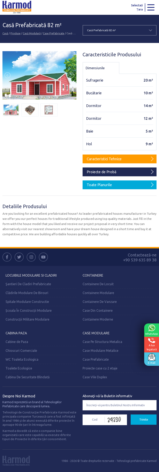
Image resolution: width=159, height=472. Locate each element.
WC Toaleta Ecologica (22, 359)
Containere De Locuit (98, 284)
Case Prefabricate (53, 33)
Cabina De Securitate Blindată (28, 377)
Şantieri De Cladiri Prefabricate (28, 284)
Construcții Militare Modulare (27, 319)
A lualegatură (152, 344)
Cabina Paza (16, 333)
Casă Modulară (32, 33)
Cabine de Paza (17, 342)
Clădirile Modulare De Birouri (27, 293)
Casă (5, 33)
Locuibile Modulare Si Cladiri (31, 275)
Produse (15, 33)
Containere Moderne (98, 319)
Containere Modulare (98, 293)
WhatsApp (151, 329)
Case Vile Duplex (95, 377)
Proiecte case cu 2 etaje (100, 368)
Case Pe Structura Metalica (102, 342)
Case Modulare (96, 333)
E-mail (151, 358)
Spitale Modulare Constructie (27, 302)
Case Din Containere (98, 310)
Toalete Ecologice (19, 368)
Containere (93, 275)
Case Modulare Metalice (100, 350)
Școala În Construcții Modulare (29, 310)
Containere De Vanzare (100, 302)
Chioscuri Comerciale (21, 350)
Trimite (143, 419)
